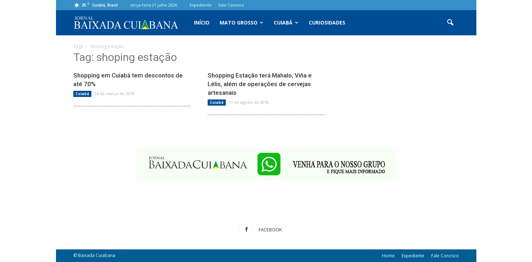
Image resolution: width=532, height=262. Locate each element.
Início (201, 22)
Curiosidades (327, 22)
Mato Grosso (241, 22)
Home (388, 256)
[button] (450, 22)
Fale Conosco (231, 5)
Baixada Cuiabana (96, 255)
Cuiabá (286, 22)
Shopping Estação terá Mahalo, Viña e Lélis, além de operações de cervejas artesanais (260, 84)
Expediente (201, 5)
